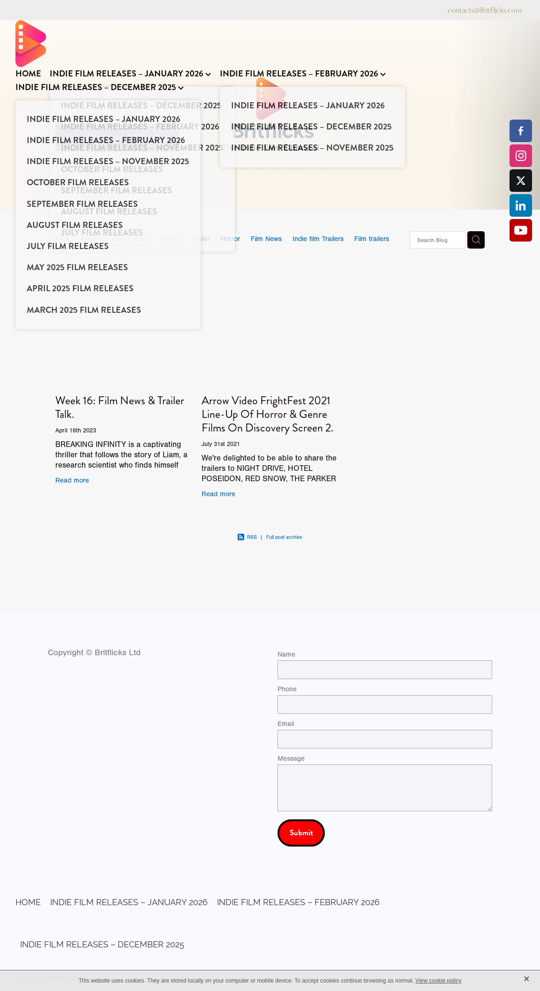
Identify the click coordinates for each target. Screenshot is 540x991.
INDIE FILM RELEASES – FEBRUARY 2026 (303, 74)
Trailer (201, 239)
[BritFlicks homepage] (265, 43)
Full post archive (284, 537)
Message (291, 758)
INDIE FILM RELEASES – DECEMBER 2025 (99, 87)
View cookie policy (438, 980)
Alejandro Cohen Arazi (115, 239)
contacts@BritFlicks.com (485, 10)
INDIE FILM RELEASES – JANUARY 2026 (130, 74)
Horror (230, 239)
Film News (266, 239)
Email (286, 723)
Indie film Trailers (318, 239)
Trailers (170, 239)
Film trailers (371, 239)
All (60, 239)
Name (286, 654)
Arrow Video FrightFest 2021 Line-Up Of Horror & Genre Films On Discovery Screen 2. (267, 414)
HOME (28, 74)
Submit (301, 833)
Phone (287, 689)
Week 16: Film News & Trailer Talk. (119, 407)
